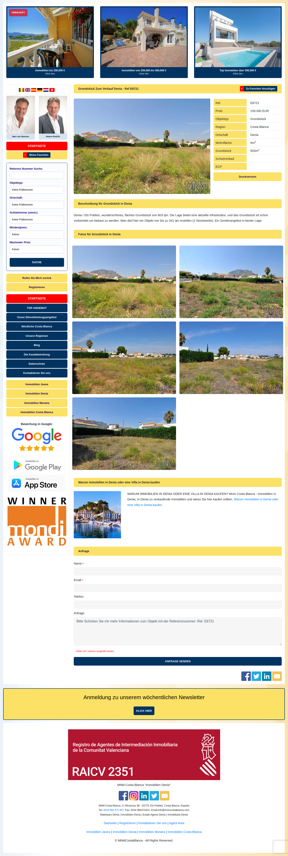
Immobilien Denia (36, 393)
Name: (78, 563)
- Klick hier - (50, 73)
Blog (37, 345)
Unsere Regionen (37, 335)
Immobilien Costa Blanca (37, 412)
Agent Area (176, 823)
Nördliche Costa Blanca (36, 326)
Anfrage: (79, 613)
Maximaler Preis (20, 242)
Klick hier (144, 710)
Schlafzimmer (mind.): (24, 212)
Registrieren (37, 287)
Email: (78, 580)
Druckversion (247, 176)
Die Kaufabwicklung (37, 354)
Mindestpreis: (19, 227)
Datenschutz (37, 363)
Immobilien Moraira (36, 403)
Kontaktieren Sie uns (36, 373)
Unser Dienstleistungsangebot (37, 317)
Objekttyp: (16, 182)
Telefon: (79, 596)
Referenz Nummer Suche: (26, 168)
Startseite (37, 146)
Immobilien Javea (36, 384)
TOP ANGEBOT (37, 308)
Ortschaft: (16, 197)
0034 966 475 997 (113, 810)
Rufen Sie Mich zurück (36, 278)
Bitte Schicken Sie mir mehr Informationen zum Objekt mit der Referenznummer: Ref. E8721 (178, 631)
